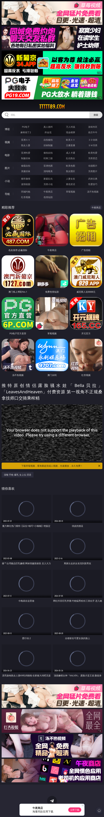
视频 (7, 142)
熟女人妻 (25, 145)
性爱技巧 (92, 184)
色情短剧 (48, 197)
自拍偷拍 (48, 139)
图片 (7, 168)
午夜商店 (48, 191)
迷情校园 (25, 184)
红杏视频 (25, 197)
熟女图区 (70, 171)
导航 (7, 194)
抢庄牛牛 (92, 132)
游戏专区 (92, 126)
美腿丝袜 (25, 171)
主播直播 (70, 145)
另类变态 (92, 158)
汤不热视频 (92, 191)
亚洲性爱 (25, 152)
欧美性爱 (92, 152)
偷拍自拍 (48, 152)
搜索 (96, 114)
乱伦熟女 (70, 158)
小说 (7, 181)
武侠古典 (92, 178)
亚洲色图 (48, 165)
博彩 (7, 129)
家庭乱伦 (48, 178)
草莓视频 (70, 191)
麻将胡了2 (25, 132)
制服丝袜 (25, 158)
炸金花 (48, 132)
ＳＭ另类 (92, 145)
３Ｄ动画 (92, 139)
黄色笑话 (70, 184)
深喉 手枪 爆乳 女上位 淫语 (17, 474)
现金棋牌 (70, 132)
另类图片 (92, 171)
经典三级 (48, 158)
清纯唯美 (48, 171)
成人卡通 (70, 152)
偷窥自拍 (25, 165)
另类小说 (48, 184)
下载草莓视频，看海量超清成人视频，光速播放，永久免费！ (61, 466)
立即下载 (74, 809)
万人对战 (70, 126)
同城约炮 (25, 191)
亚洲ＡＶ (25, 139)
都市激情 (25, 178)
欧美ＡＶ (70, 139)
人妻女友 (70, 178)
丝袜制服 (48, 145)
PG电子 (26, 126)
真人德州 (48, 126)
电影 (7, 155)
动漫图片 (92, 165)
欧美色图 (70, 165)
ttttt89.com (52, 106)
